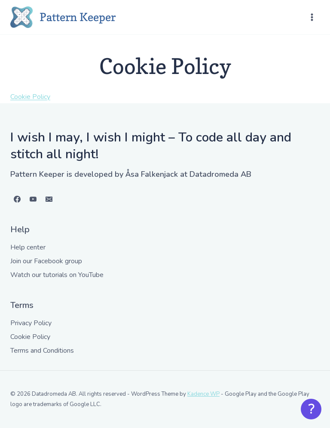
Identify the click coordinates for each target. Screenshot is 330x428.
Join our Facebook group (46, 261)
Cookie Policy (30, 97)
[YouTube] (33, 199)
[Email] (49, 199)
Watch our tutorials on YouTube (57, 275)
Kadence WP (203, 394)
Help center (28, 247)
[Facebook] (17, 199)
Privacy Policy (31, 323)
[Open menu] (312, 17)
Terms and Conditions (42, 350)
